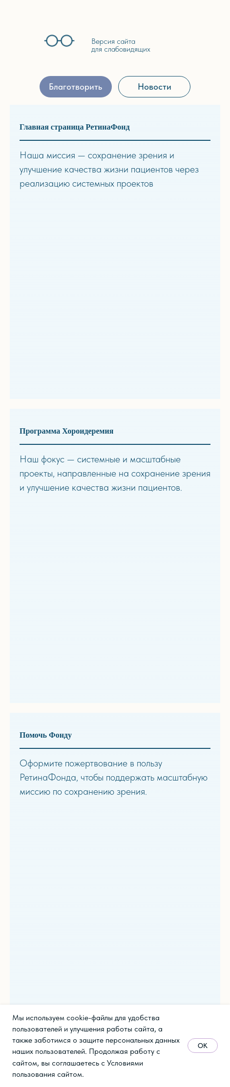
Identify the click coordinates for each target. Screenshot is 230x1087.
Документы (29, 758)
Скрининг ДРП (102, 717)
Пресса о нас (34, 898)
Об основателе (36, 718)
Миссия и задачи (39, 704)
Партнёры (27, 771)
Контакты (26, 784)
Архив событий (36, 912)
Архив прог (96, 797)
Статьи (177, 704)
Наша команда (35, 731)
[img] (23, 42)
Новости (26, 872)
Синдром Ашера (104, 704)
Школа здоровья (104, 784)
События (26, 885)
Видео (176, 718)
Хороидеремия (101, 770)
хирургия (92, 757)
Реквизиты (133, 912)
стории (62, 858)
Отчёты (23, 744)
